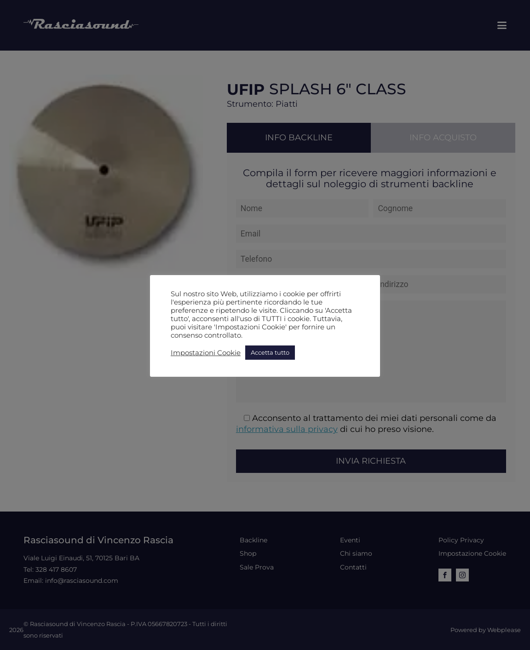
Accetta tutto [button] (270, 352)
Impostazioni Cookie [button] (206, 353)
